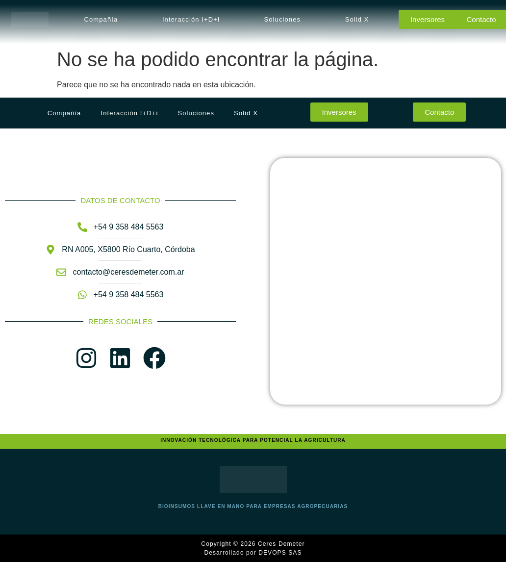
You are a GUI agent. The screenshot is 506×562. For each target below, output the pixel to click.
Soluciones (282, 19)
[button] (103, 19)
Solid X (357, 19)
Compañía (101, 19)
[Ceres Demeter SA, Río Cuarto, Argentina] (385, 281)
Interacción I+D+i (191, 19)
